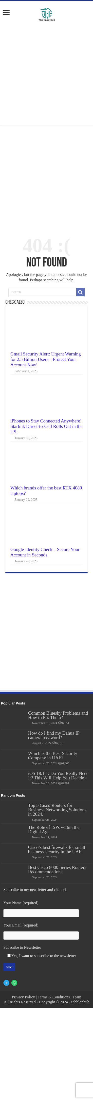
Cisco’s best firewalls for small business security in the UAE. (56, 849)
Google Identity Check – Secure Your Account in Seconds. (45, 552)
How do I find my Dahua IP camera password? (53, 735)
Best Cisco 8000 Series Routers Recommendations (57, 869)
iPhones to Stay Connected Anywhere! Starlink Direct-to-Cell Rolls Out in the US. (46, 426)
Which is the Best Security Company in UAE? (52, 755)
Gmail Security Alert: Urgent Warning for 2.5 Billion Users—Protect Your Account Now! (45, 359)
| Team (76, 997)
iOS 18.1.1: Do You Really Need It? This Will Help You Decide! (58, 775)
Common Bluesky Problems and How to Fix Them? (58, 715)
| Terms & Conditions (53, 997)
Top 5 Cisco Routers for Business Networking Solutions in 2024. (57, 810)
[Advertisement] (46, 74)
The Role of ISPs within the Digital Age (53, 829)
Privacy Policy (23, 997)
